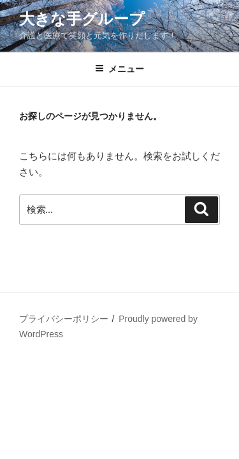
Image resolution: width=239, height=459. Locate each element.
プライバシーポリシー (63, 319)
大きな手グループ (82, 18)
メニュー (119, 69)
